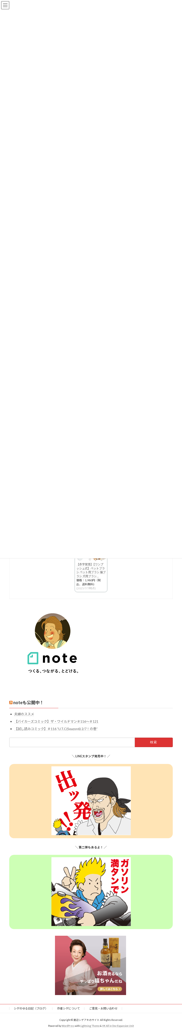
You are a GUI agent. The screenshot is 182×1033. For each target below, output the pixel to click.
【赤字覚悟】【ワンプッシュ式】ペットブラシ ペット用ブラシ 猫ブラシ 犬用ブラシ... (91, 570)
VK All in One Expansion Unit (118, 1025)
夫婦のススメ (24, 714)
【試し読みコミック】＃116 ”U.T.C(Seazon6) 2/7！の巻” (56, 729)
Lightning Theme (90, 1025)
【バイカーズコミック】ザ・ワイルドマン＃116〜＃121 (56, 721)
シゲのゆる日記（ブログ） (31, 1008)
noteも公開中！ (28, 702)
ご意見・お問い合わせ (103, 1008)
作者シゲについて (68, 1008)
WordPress (68, 1025)
